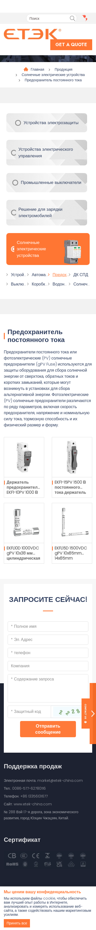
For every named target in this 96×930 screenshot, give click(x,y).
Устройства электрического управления (45, 152)
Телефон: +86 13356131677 (26, 796)
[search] (72, 18)
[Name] (48, 626)
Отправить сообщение (48, 729)
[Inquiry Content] (48, 688)
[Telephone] (48, 653)
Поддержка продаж (33, 766)
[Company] (48, 666)
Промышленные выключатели (51, 182)
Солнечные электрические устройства (53, 74)
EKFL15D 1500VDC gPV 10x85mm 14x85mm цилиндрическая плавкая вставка (71, 558)
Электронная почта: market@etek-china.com (43, 780)
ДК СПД (80, 275)
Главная (37, 69)
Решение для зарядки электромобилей (40, 212)
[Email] (48, 640)
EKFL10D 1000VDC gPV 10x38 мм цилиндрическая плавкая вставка (23, 555)
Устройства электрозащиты (51, 123)
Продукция (63, 69)
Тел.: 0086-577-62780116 (25, 788)
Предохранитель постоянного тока (53, 80)
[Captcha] (29, 712)
